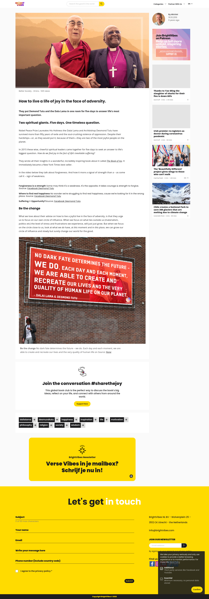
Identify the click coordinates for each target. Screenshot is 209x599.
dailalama (25, 419)
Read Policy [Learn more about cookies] (175, 562)
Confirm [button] (197, 589)
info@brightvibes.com (161, 530)
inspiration (86, 419)
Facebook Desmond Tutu (40, 188)
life (101, 419)
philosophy (26, 425)
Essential (168, 578)
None (108, 352)
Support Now (82, 404)
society (59, 425)
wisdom (75, 425)
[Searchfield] (83, 4)
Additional (169, 567)
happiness (67, 419)
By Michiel (173, 14)
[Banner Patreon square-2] (171, 44)
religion (44, 425)
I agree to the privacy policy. (36, 571)
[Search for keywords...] (101, 4)
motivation (117, 419)
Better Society (25, 91)
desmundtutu (46, 419)
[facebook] (152, 564)
